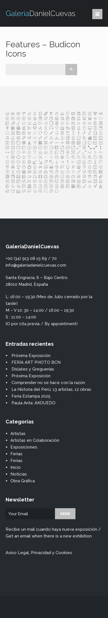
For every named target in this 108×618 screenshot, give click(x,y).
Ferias (16, 453)
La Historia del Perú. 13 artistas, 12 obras (51, 389)
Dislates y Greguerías (33, 369)
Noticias (18, 474)
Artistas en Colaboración (34, 440)
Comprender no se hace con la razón (48, 382)
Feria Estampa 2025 (31, 396)
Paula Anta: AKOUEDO (34, 402)
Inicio (15, 467)
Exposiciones (23, 447)
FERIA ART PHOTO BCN (36, 362)
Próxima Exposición (31, 355)
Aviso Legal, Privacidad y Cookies (39, 552)
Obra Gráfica (22, 480)
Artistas (18, 433)
